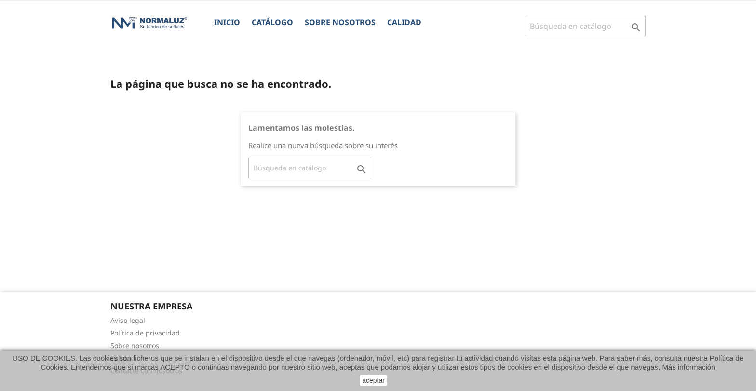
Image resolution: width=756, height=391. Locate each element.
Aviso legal (127, 320)
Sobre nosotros (340, 22)
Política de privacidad (145, 332)
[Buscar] (585, 26)
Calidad (404, 22)
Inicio (227, 22)
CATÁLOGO (272, 22)
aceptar (373, 380)
